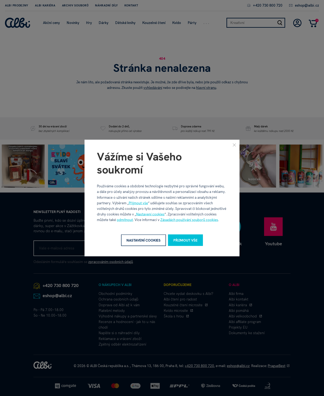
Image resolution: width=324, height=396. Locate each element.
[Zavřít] (234, 145)
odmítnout (125, 220)
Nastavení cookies (150, 214)
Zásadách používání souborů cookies (189, 220)
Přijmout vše (138, 203)
